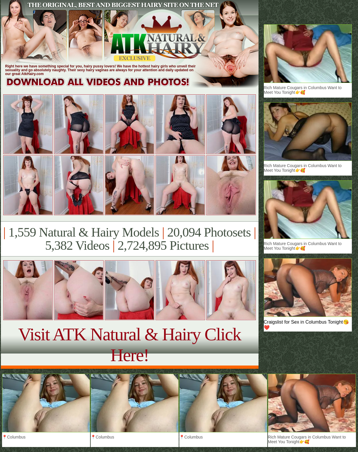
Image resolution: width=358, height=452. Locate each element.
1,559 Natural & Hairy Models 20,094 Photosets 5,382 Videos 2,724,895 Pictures (129, 239)
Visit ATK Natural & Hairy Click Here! (129, 344)
